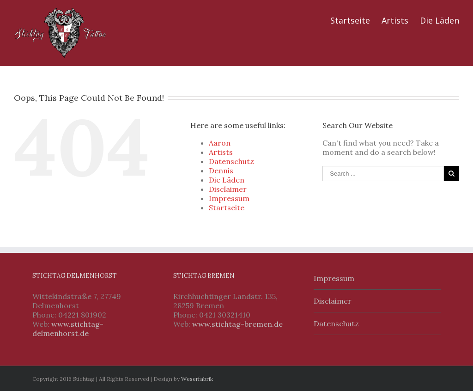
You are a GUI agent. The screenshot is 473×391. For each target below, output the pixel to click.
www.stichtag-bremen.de (237, 324)
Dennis (221, 170)
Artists (395, 20)
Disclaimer (228, 189)
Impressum (229, 198)
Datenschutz (231, 161)
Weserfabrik (197, 378)
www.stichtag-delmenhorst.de (67, 328)
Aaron (219, 142)
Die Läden (439, 20)
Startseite (350, 20)
